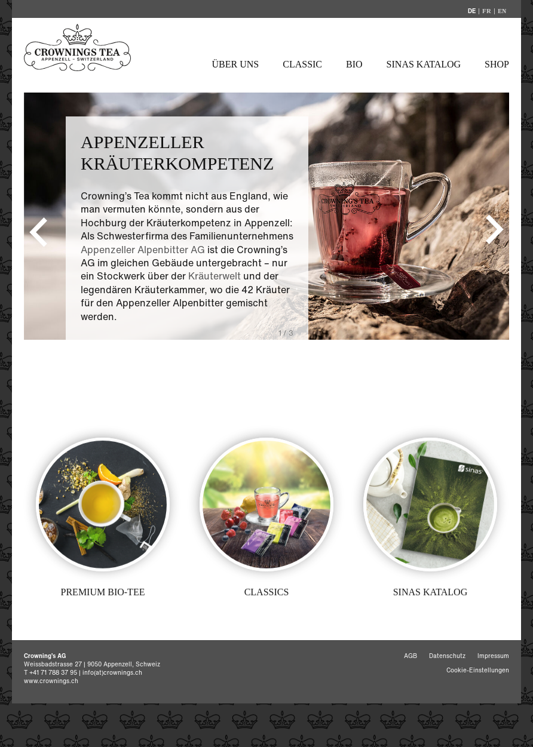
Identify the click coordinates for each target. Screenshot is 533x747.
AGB (410, 655)
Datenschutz (447, 655)
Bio (354, 64)
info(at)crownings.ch (112, 672)
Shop (497, 64)
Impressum (493, 655)
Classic (302, 64)
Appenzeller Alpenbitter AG (143, 249)
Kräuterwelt (214, 276)
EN (502, 11)
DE (472, 11)
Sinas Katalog (424, 64)
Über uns (235, 64)
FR (486, 11)
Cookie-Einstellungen (477, 670)
